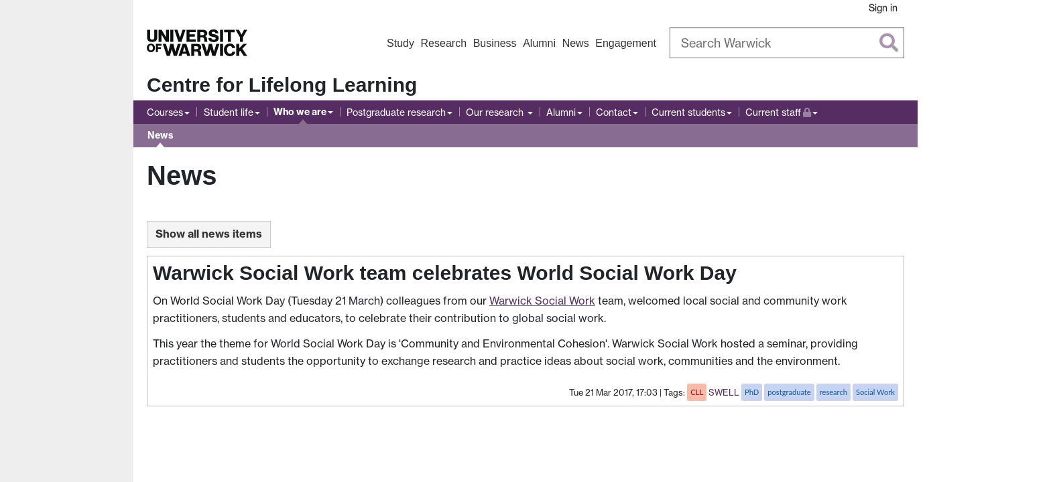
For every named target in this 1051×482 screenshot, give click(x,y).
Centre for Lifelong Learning (282, 85)
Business (495, 43)
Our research (496, 112)
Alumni (539, 43)
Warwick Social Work (542, 300)
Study (400, 43)
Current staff (781, 111)
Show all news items (209, 233)
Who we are (299, 112)
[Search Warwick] (787, 42)
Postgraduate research (396, 112)
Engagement (625, 43)
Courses (165, 112)
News (575, 43)
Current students (688, 112)
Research (444, 43)
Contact (613, 112)
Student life (228, 112)
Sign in (883, 7)
